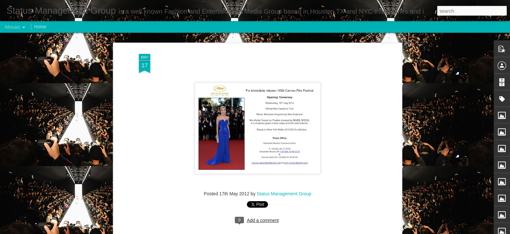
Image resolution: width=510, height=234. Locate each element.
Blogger (275, 230)
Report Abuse (294, 230)
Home (40, 26)
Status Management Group (284, 136)
